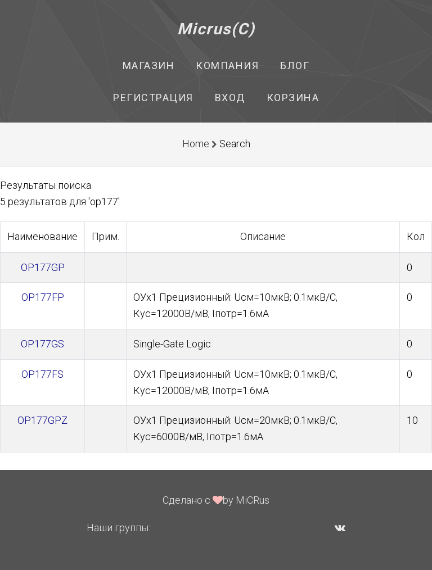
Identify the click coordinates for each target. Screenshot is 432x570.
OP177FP (42, 297)
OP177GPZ (42, 420)
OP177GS (42, 344)
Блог (294, 65)
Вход (230, 97)
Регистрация (153, 97)
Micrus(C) (216, 29)
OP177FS (42, 374)
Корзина (293, 97)
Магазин (149, 65)
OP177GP (43, 267)
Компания (227, 65)
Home (195, 144)
